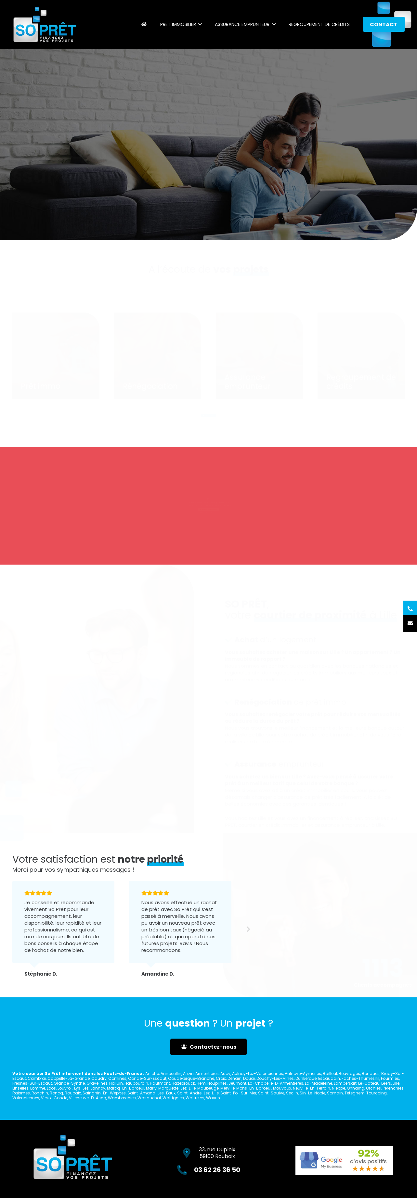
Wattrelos (195, 1098)
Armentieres (207, 1073)
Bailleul (330, 1073)
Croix (221, 1078)
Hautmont (160, 1083)
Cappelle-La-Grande (68, 1078)
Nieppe (338, 1088)
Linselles (20, 1088)
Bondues (371, 1073)
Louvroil (65, 1088)
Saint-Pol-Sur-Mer (238, 1093)
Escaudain (329, 1078)
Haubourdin (136, 1083)
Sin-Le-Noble (312, 1093)
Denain (234, 1078)
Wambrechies (122, 1098)
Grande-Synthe (69, 1083)
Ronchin (40, 1093)
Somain (335, 1093)
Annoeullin (171, 1073)
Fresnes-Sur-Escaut (32, 1083)
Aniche (152, 1073)
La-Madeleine (318, 1083)
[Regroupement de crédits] (361, 354)
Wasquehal (149, 1098)
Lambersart (345, 1083)
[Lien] (44, 24)
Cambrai (37, 1078)
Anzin (188, 1073)
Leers (386, 1083)
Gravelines (97, 1083)
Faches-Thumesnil (360, 1078)
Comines (117, 1078)
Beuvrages (349, 1073)
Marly (151, 1088)
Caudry (99, 1078)
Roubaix (73, 1093)
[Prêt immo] (55, 354)
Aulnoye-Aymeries (303, 1073)
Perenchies (393, 1088)
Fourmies (390, 1078)
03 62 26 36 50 (215, 514)
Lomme (37, 1088)
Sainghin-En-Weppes (104, 1093)
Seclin (292, 1093)
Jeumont (237, 1083)
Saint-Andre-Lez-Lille (198, 1093)
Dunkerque (306, 1078)
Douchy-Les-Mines (275, 1078)
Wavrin (213, 1098)
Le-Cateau (369, 1083)
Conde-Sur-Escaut (147, 1078)
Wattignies (173, 1098)
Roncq (56, 1093)
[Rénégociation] (157, 354)
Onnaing (355, 1088)
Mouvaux (282, 1088)
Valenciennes (25, 1098)
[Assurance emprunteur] (259, 354)
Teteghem (355, 1093)
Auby (225, 1073)
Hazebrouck (183, 1083)
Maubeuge (208, 1088)
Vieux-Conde (54, 1098)
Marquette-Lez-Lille (177, 1088)
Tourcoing (376, 1093)
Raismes (21, 1093)
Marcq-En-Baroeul (125, 1088)
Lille (396, 1083)
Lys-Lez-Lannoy (89, 1088)
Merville (227, 1088)
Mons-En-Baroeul (253, 1088)
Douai (249, 1078)
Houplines (217, 1083)
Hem (201, 1083)
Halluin (116, 1083)
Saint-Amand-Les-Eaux (151, 1093)
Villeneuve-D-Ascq (87, 1098)
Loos (51, 1088)
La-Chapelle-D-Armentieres (275, 1083)
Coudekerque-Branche (191, 1078)
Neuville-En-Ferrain (311, 1088)
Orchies (373, 1088)
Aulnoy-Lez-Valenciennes (257, 1073)
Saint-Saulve (271, 1093)
